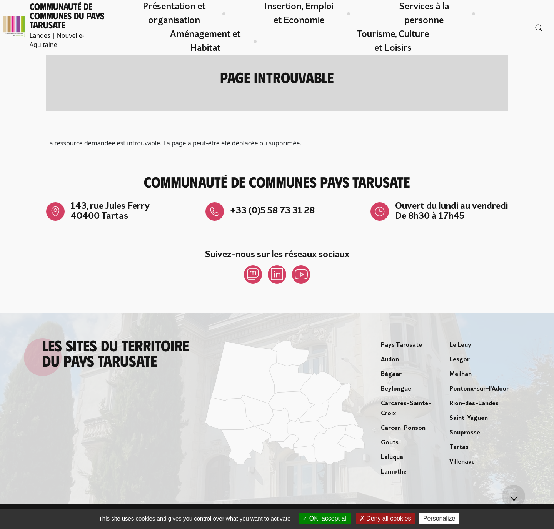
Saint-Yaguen (468, 418)
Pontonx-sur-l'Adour (479, 389)
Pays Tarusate (401, 345)
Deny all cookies (385, 518)
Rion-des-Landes (474, 404)
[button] (513, 496)
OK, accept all (324, 518)
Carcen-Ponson (403, 428)
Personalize (439, 518)
